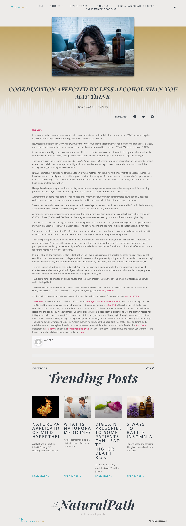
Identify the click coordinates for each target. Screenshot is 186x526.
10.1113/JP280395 (107, 291)
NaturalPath (111, 305)
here (82, 332)
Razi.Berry (50, 329)
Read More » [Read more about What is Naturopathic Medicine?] (72, 476)
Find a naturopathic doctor (138, 5)
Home (40, 6)
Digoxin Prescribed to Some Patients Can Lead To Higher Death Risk (110, 440)
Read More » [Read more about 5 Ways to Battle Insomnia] (135, 476)
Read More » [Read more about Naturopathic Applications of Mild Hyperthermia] (40, 476)
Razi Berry (37, 130)
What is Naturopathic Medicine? (83, 428)
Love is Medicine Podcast (100, 9)
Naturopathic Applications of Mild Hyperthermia (52, 430)
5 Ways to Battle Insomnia (140, 430)
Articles (57, 5)
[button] (175, 7)
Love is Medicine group (78, 329)
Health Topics (80, 5)
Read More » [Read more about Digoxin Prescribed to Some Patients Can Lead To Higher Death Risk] (104, 476)
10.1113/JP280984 (132, 296)
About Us (104, 5)
